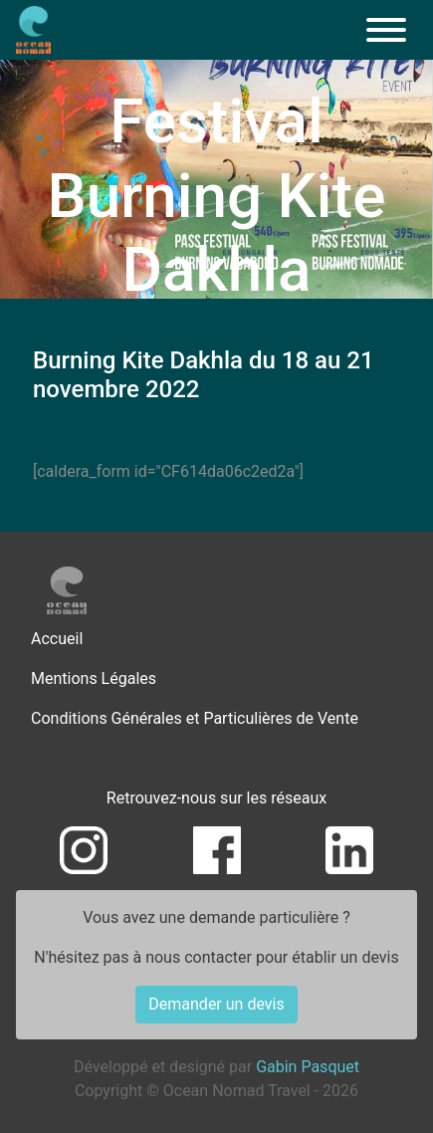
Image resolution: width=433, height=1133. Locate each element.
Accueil (57, 638)
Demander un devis (216, 1004)
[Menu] (386, 30)
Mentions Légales (93, 678)
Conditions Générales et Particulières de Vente (194, 718)
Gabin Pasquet (307, 1066)
